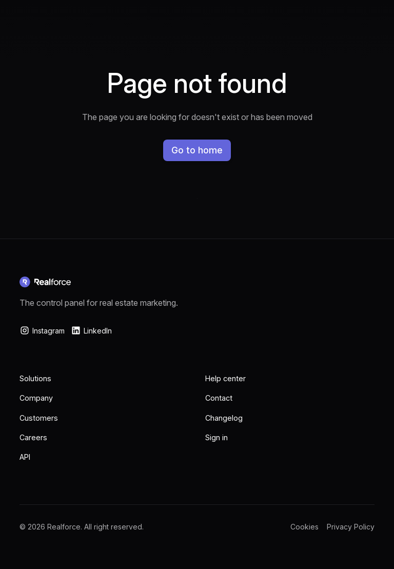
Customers (38, 418)
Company (36, 398)
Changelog (224, 418)
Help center (225, 378)
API (24, 457)
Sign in (216, 437)
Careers (33, 437)
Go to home (197, 150)
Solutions (35, 378)
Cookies (304, 526)
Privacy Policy (351, 526)
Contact (218, 398)
